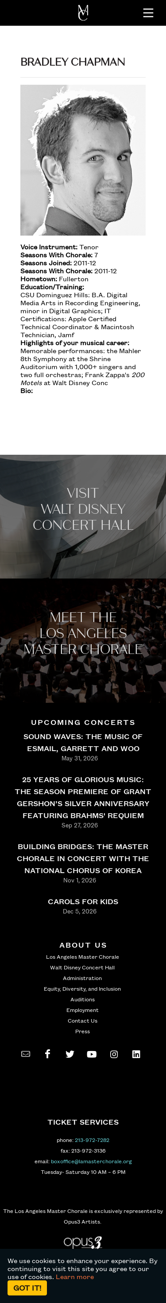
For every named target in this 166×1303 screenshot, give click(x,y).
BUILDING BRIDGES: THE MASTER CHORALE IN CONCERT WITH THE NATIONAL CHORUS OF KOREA (83, 858)
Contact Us (82, 1020)
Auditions (82, 999)
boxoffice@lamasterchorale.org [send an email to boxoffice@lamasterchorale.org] (91, 1161)
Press (82, 1031)
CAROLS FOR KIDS (83, 901)
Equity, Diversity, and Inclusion (82, 988)
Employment (82, 1009)
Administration (82, 977)
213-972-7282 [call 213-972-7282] (92, 1139)
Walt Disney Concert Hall (82, 967)
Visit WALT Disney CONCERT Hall (83, 509)
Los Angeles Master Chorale (82, 956)
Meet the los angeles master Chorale (83, 634)
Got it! (27, 1288)
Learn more (75, 1276)
